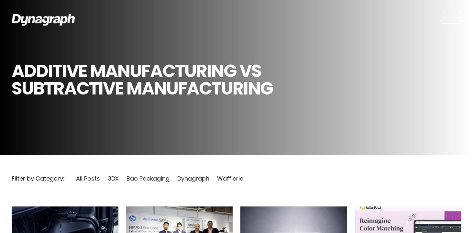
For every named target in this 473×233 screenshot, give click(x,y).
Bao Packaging (148, 178)
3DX (113, 178)
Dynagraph (193, 178)
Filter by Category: (38, 179)
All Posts (88, 178)
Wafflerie (230, 178)
